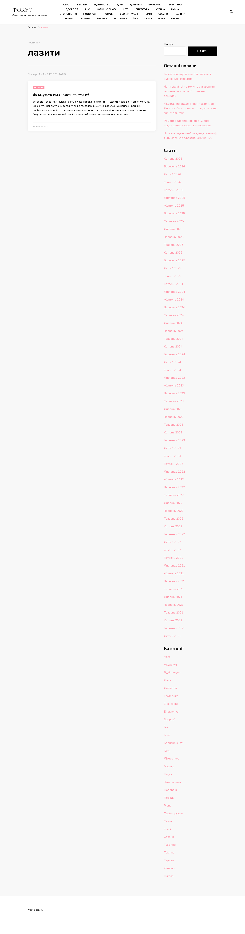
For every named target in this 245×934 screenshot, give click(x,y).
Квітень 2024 (173, 346)
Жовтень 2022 (174, 479)
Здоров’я (72, 9)
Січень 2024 (172, 370)
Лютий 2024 (172, 362)
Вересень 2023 (174, 393)
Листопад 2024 (174, 292)
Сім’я (149, 13)
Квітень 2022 (173, 526)
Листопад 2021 (174, 565)
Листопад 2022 (174, 472)
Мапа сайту (35, 910)
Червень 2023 (174, 417)
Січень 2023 (172, 456)
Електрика (175, 4)
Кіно (87, 9)
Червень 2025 (174, 237)
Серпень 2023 (174, 401)
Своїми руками (129, 13)
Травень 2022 (173, 519)
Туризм (85, 18)
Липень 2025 (173, 229)
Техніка (69, 18)
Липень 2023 (173, 409)
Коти (126, 9)
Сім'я (167, 829)
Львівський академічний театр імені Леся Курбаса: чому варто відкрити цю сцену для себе (190, 108)
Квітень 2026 (173, 159)
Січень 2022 (172, 550)
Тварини (179, 13)
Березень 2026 (174, 166)
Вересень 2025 (174, 213)
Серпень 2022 (174, 495)
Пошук (168, 44)
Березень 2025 (174, 260)
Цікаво (175, 18)
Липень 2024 (173, 323)
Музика (160, 9)
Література (142, 9)
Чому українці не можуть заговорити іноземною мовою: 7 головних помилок (189, 91)
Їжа (135, 18)
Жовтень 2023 (174, 385)
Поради (108, 13)
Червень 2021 (174, 605)
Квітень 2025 (173, 253)
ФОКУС (22, 9)
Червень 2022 (174, 511)
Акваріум (81, 4)
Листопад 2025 (174, 198)
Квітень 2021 (173, 620)
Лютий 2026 (172, 174)
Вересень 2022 (174, 487)
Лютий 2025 (172, 268)
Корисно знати (107, 9)
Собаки (163, 13)
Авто (66, 4)
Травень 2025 (173, 245)
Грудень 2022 (173, 464)
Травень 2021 (173, 612)
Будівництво (102, 4)
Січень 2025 (172, 276)
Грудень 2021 (173, 558)
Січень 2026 (172, 182)
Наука (175, 9)
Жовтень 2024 (174, 299)
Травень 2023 (173, 425)
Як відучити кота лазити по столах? (61, 95)
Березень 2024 (174, 354)
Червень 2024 (174, 331)
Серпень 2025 (174, 221)
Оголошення (68, 13)
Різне (161, 18)
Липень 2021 (173, 597)
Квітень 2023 (173, 432)
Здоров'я (170, 719)
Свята (148, 18)
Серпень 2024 (174, 315)
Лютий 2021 (172, 636)
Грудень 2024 (173, 284)
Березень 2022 (174, 534)
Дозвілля (136, 4)
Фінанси (101, 18)
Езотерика (120, 18)
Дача (120, 4)
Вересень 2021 (174, 581)
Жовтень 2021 (174, 573)
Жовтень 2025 (174, 206)
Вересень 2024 (174, 307)
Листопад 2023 (174, 378)
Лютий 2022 (172, 542)
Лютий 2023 (172, 448)
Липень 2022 (173, 503)
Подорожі (90, 13)
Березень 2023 (174, 440)
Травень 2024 (173, 339)
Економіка (155, 4)
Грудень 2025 (173, 190)
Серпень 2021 (174, 589)
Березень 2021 (174, 628)
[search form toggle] (231, 11)
